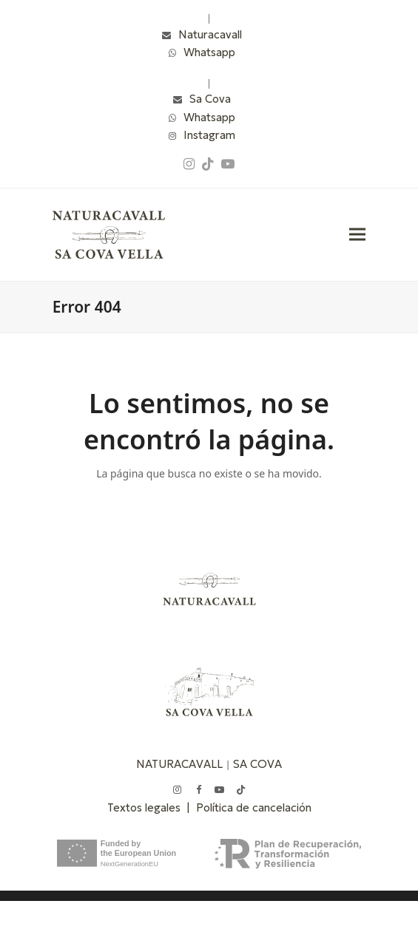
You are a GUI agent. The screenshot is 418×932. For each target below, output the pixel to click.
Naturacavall (210, 34)
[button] (357, 234)
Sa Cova (210, 99)
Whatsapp (209, 52)
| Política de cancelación (248, 807)
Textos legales (146, 807)
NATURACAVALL (179, 764)
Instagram (209, 135)
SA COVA (257, 764)
